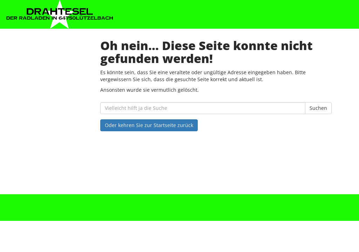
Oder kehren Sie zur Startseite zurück (149, 125)
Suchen (318, 108)
